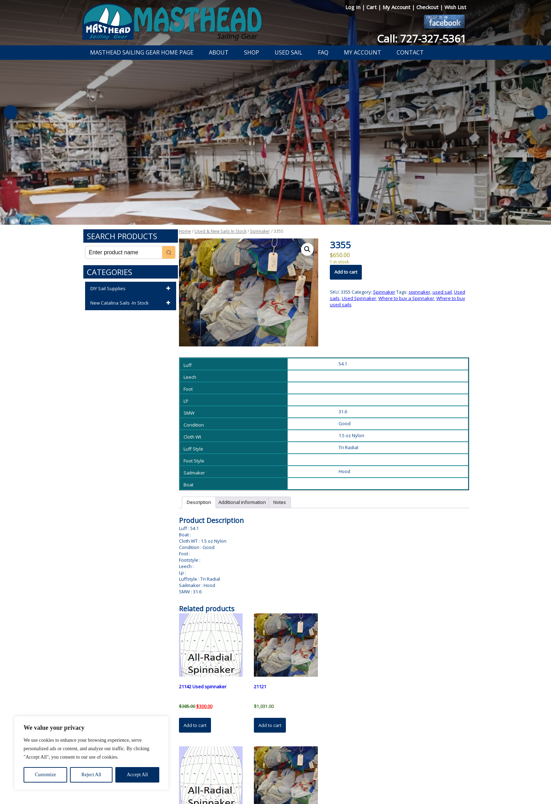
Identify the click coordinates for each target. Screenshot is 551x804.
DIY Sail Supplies (131, 288)
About (219, 52)
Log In (353, 7)
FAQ (323, 52)
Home (185, 231)
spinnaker (419, 292)
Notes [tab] (279, 502)
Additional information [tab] (242, 502)
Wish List (455, 7)
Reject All (91, 774)
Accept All (137, 774)
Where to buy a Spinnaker (406, 298)
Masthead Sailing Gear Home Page (141, 52)
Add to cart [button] (195, 725)
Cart (372, 7)
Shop (251, 52)
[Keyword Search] (123, 252)
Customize (45, 774)
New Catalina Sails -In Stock (131, 303)
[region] (91, 753)
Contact (410, 52)
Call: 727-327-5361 (421, 38)
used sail (442, 292)
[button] (307, 249)
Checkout (428, 7)
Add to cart (345, 272)
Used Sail (288, 52)
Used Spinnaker (359, 298)
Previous (11, 112)
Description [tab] (199, 502)
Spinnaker (260, 231)
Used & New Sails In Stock (220, 231)
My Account (397, 7)
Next (540, 112)
